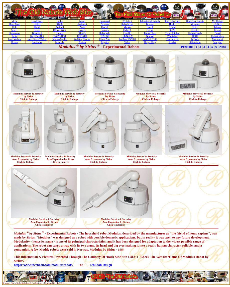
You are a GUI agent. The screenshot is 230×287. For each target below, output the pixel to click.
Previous (187, 47)
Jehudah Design (101, 265)
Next (222, 47)
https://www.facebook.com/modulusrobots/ (44, 265)
